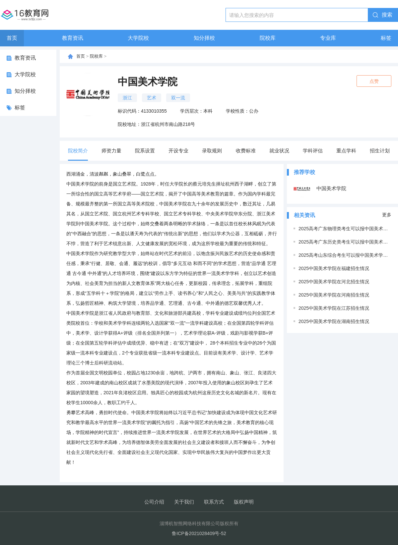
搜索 (387, 15)
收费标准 (246, 150)
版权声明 (244, 502)
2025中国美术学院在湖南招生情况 (333, 321)
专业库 (328, 38)
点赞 (374, 81)
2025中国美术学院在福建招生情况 (333, 268)
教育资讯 (72, 38)
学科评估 (313, 150)
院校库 (268, 38)
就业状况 (279, 150)
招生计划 (380, 150)
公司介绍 (154, 502)
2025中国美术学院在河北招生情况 (333, 281)
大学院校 (138, 38)
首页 (12, 38)
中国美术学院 (320, 189)
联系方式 (214, 502)
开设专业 (178, 150)
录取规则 (212, 150)
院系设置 (145, 150)
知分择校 (204, 38)
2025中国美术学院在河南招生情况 (333, 295)
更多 (386, 214)
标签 (386, 38)
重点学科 (346, 150)
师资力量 (111, 150)
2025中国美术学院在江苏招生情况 (333, 308)
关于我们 (184, 502)
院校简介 (78, 150)
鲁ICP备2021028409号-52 (199, 533)
